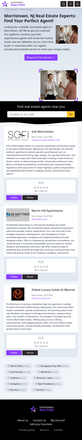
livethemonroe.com (41, 298)
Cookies (58, 429)
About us (22, 420)
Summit (41, 389)
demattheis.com (39, 219)
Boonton (16, 389)
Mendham (47, 372)
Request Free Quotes (41, 57)
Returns (44, 429)
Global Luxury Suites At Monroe (53, 290)
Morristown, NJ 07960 (42, 136)
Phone (30, 197)
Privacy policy (27, 429)
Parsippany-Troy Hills (53, 366)
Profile (14, 197)
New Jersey (11, 9)
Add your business (41, 424)
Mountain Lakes (46, 377)
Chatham (16, 377)
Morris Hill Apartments (47, 211)
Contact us (39, 420)
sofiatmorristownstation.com (46, 140)
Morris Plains (18, 366)
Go (71, 114)
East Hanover (18, 372)
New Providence (47, 383)
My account (58, 420)
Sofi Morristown (43, 132)
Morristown (26, 9)
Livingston (17, 383)
